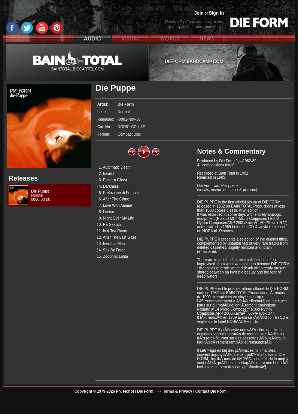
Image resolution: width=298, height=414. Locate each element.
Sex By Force (114, 250)
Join (199, 13)
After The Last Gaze (119, 237)
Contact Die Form (210, 391)
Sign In (216, 13)
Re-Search (112, 225)
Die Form (126, 104)
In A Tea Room (115, 231)
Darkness (111, 186)
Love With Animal (117, 205)
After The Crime (116, 199)
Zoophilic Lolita (115, 256)
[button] (132, 152)
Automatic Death (117, 167)
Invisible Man (114, 244)
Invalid (108, 174)
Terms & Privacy (177, 391)
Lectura (109, 212)
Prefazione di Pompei (121, 193)
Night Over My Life (118, 218)
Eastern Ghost (115, 180)
